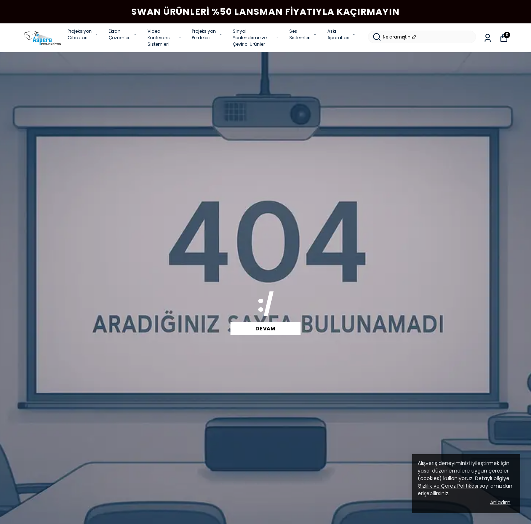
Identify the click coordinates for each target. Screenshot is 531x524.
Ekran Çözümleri (123, 34)
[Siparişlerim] (487, 37)
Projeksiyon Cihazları (83, 34)
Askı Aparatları (341, 34)
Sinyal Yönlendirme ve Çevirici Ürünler (255, 37)
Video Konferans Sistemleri (164, 37)
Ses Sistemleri (303, 34)
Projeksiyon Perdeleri (207, 34)
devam (265, 328)
